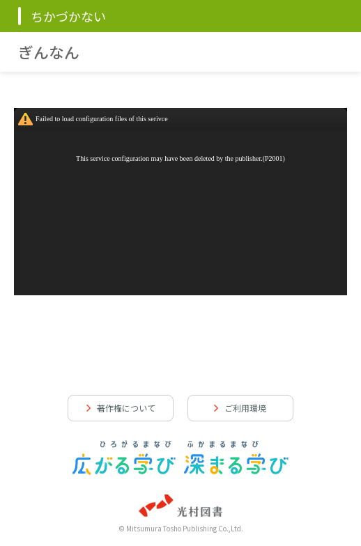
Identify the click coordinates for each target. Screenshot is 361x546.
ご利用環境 (245, 408)
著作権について (126, 408)
